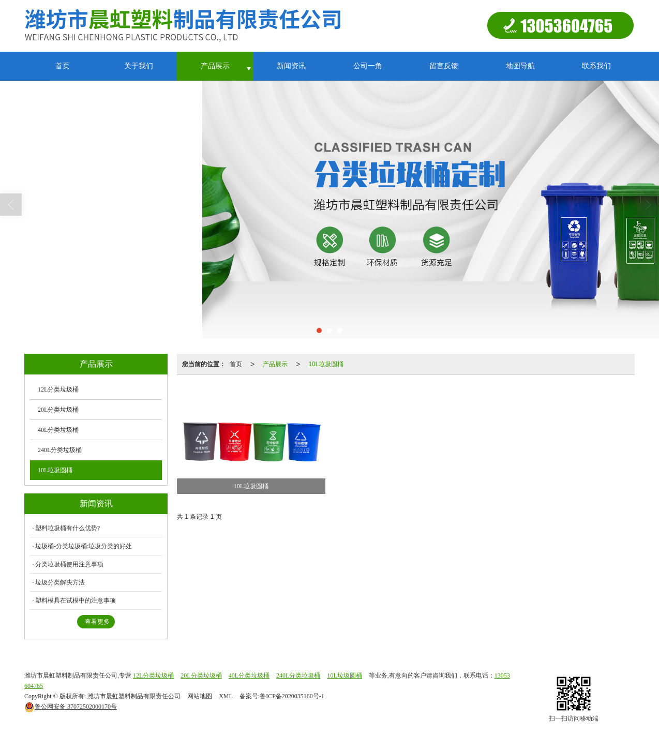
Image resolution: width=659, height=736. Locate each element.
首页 (62, 66)
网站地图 (199, 696)
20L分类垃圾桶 (58, 409)
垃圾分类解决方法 (60, 582)
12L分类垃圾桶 (58, 389)
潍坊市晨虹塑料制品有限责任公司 (134, 696)
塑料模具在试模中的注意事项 (75, 600)
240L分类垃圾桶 (60, 450)
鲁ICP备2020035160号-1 (292, 696)
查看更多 (97, 621)
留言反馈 (443, 66)
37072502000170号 (70, 706)
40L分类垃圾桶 (58, 429)
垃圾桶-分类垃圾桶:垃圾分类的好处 (83, 546)
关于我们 (138, 66)
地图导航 (520, 66)
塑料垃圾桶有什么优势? (67, 528)
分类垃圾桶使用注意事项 (69, 564)
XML (226, 696)
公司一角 (367, 66)
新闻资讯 (291, 66)
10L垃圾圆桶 (325, 364)
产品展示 (215, 66)
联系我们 (596, 66)
